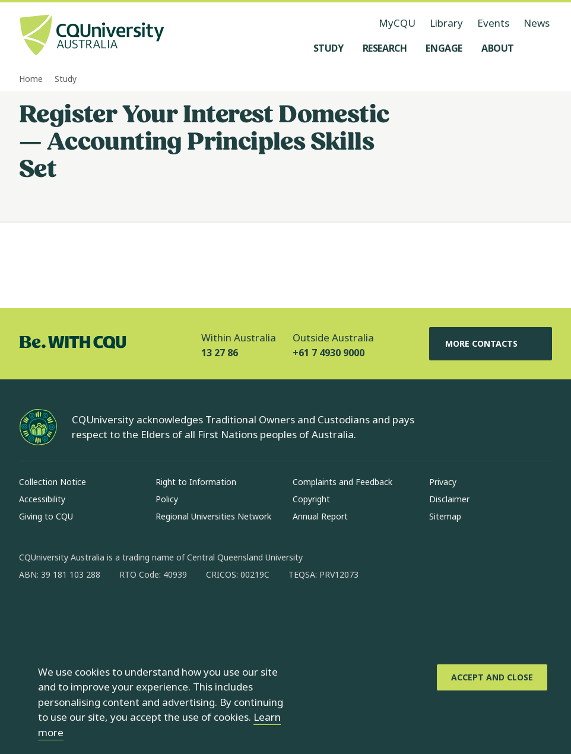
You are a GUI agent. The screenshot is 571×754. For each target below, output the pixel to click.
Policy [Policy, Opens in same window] (167, 499)
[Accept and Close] (492, 677)
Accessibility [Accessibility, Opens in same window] (42, 499)
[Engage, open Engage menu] (444, 48)
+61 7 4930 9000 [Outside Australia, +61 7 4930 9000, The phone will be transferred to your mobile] (328, 352)
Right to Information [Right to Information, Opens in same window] (196, 481)
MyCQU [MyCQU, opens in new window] (397, 23)
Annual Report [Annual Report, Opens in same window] (320, 516)
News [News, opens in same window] (537, 23)
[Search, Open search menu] (540, 48)
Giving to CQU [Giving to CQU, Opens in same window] (46, 516)
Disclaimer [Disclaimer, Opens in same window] (449, 499)
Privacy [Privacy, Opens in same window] (442, 481)
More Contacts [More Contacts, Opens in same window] (491, 344)
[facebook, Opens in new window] (32, 613)
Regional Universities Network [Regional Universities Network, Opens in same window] (213, 516)
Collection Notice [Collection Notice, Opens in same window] (52, 481)
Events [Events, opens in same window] (493, 23)
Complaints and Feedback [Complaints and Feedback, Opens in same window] (342, 481)
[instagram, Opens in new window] (63, 613)
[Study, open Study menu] (328, 48)
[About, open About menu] (498, 48)
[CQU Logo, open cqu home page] (92, 36)
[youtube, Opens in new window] (155, 613)
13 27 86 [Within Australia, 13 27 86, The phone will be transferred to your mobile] (219, 352)
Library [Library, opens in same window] (446, 23)
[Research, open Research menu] (385, 48)
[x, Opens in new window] (125, 613)
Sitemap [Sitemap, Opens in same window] (445, 516)
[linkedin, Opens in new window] (94, 613)
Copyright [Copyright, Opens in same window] (311, 499)
